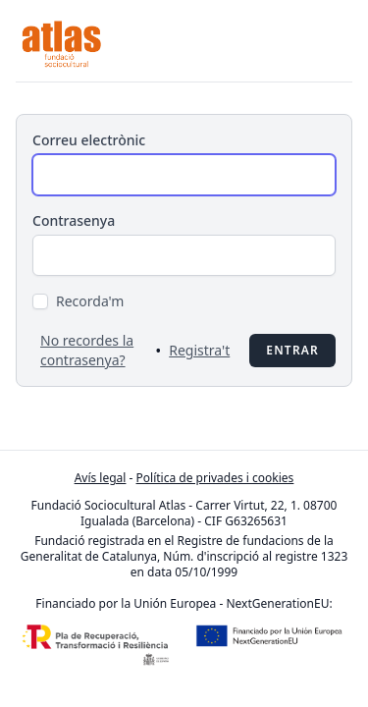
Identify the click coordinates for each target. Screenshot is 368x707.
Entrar (292, 350)
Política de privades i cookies (215, 477)
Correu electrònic (88, 140)
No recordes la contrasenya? (86, 350)
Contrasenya (73, 220)
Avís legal (101, 477)
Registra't (199, 350)
